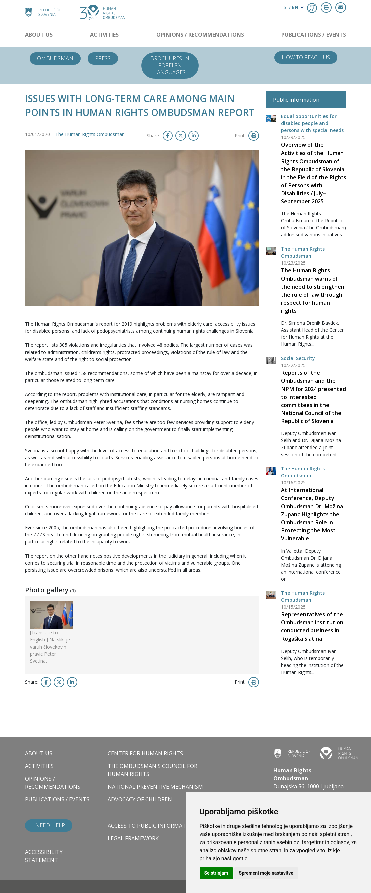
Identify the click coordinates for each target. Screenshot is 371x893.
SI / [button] (291, 7)
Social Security (298, 358)
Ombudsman (55, 58)
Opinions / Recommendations (200, 34)
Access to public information (152, 825)
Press (103, 58)
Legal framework (133, 838)
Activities (104, 34)
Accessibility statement (44, 856)
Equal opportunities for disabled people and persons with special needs (312, 123)
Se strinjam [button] (216, 873)
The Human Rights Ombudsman (90, 134)
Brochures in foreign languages (169, 65)
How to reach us (306, 57)
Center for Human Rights (145, 753)
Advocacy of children (140, 799)
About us (39, 34)
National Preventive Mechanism (155, 786)
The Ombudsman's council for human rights (152, 770)
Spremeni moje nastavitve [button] (266, 873)
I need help (48, 825)
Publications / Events (313, 34)
